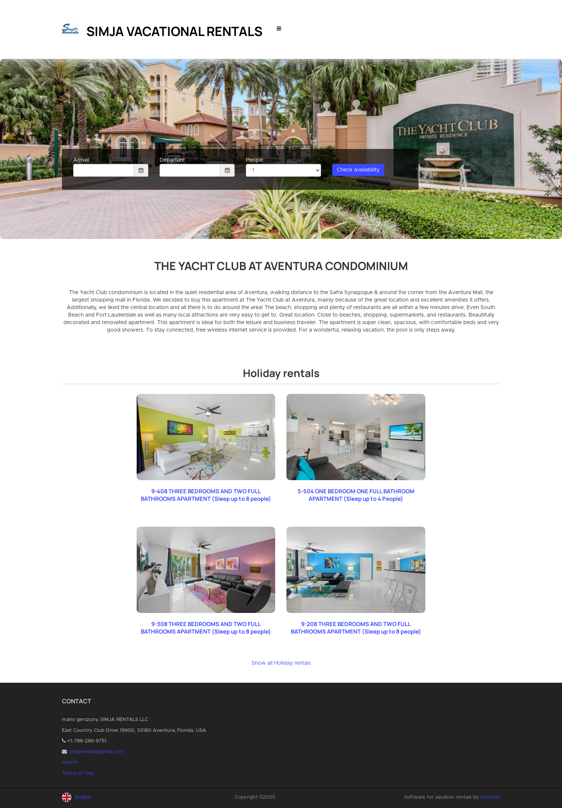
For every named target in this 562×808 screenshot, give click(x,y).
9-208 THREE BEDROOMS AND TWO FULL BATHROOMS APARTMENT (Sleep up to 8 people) (356, 627)
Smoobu (490, 797)
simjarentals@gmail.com (96, 751)
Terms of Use (77, 773)
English (83, 797)
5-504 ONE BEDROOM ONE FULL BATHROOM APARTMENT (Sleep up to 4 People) (356, 495)
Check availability (358, 170)
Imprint (70, 762)
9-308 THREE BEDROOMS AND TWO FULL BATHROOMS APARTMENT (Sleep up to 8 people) (206, 627)
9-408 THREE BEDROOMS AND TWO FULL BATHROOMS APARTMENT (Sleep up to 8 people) (206, 495)
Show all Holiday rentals (281, 663)
